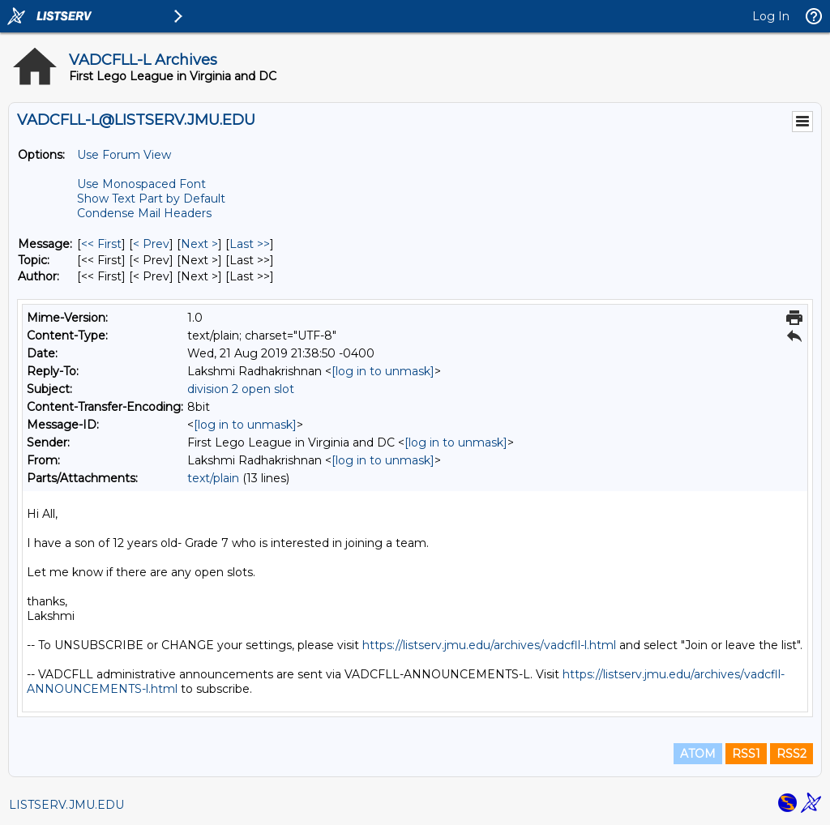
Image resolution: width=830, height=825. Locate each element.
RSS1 (746, 753)
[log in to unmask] (383, 371)
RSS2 (791, 753)
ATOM (698, 753)
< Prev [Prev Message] (151, 244)
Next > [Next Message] (199, 244)
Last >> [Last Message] (249, 244)
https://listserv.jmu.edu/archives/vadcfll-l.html (489, 645)
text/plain (213, 478)
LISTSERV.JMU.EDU (66, 804)
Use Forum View (124, 154)
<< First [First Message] (101, 244)
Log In (770, 16)
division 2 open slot (240, 389)
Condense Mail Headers (144, 213)
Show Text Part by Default (151, 198)
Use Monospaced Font (141, 184)
